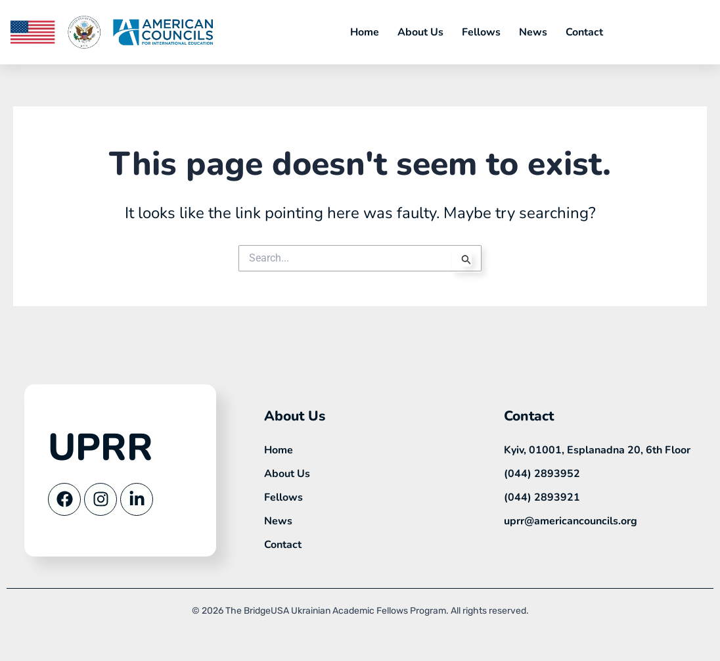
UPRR (100, 447)
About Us (420, 32)
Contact (584, 32)
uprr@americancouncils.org (570, 521)
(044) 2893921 (542, 497)
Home (364, 32)
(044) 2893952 (542, 474)
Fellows (481, 32)
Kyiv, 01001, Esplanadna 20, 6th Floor (597, 450)
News (533, 32)
